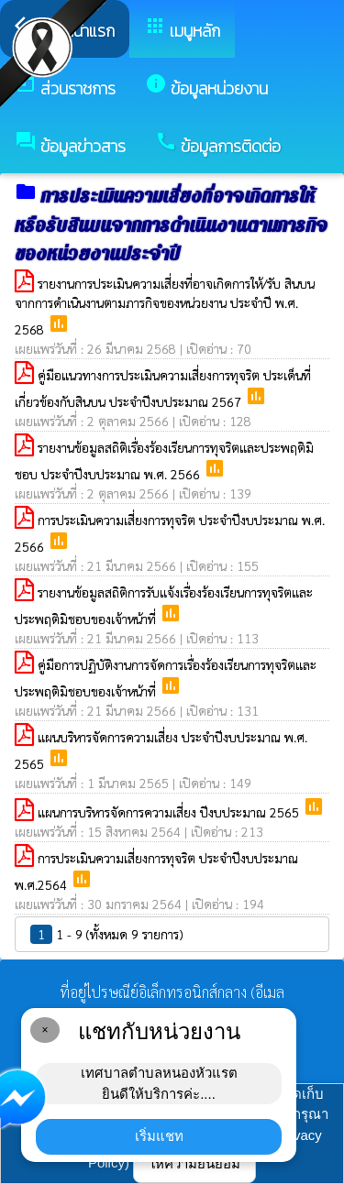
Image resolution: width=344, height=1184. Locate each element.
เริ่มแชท (159, 1136)
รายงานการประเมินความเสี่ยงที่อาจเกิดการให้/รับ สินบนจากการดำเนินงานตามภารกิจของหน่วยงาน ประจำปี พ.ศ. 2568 (165, 306)
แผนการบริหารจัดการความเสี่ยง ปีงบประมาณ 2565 (170, 812)
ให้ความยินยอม (194, 1163)
